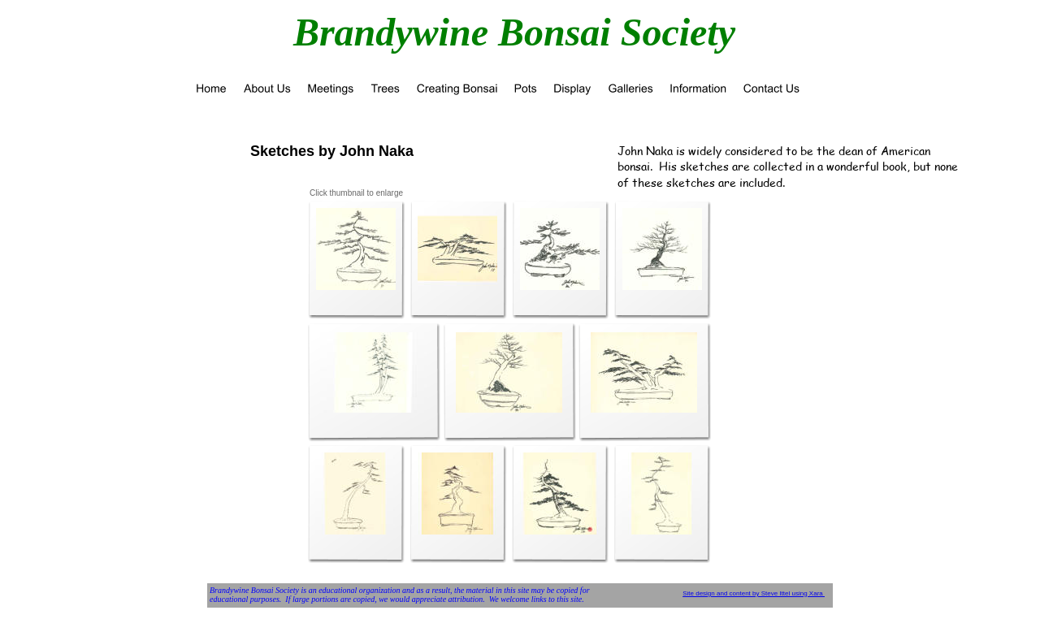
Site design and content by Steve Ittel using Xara (753, 593)
